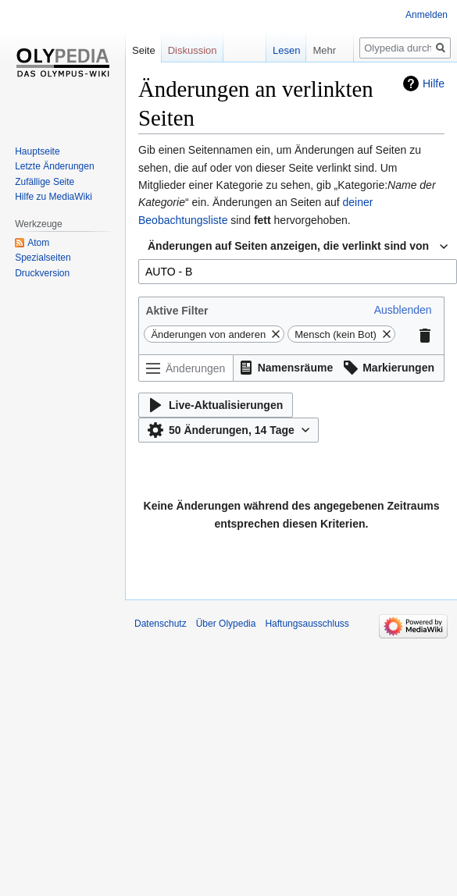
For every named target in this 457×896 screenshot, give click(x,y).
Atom (38, 242)
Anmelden (426, 14)
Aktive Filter (176, 310)
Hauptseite (37, 151)
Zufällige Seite (44, 181)
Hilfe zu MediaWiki (53, 196)
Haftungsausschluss (306, 623)
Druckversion (42, 273)
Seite (143, 50)
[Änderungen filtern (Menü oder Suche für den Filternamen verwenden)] (186, 368)
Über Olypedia (226, 623)
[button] (403, 309)
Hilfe (434, 83)
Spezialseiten (42, 257)
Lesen (286, 50)
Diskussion (192, 50)
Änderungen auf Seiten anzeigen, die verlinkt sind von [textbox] (288, 246)
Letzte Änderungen (54, 166)
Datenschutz (160, 623)
